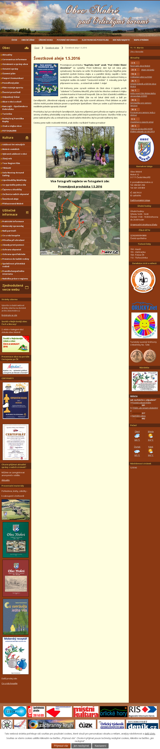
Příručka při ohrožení (13, 240)
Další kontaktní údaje (140, 200)
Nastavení (100, 745)
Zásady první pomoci (13, 244)
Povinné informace (67, 40)
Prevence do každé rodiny (15, 258)
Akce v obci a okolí (11, 101)
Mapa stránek (141, 40)
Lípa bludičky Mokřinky (14, 180)
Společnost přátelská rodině (13, 265)
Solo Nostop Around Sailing (13, 174)
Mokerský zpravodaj (13, 226)
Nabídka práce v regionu (15, 278)
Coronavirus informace (14, 59)
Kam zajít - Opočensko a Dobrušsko (15, 108)
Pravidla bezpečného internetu (13, 272)
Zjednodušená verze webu (12, 287)
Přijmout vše (61, 745)
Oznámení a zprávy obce (15, 64)
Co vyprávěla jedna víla (14, 184)
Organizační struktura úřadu (143, 224)
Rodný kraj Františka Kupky (13, 120)
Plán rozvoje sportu (12, 87)
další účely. (150, 733)
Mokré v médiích (10, 149)
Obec (6, 48)
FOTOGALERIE (9, 130)
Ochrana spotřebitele (13, 254)
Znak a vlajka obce (12, 126)
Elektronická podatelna (95, 40)
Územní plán (8, 73)
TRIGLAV (6, 167)
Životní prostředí (11, 92)
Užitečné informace (10, 212)
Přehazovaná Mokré (12, 203)
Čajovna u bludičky (12, 189)
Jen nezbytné (81, 745)
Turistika (7, 113)
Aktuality (7, 54)
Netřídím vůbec (139, 416)
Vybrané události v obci (14, 153)
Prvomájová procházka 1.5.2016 (80, 186)
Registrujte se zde (9, 315)
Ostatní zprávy (10, 68)
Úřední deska (46, 40)
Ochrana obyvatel (11, 249)
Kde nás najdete (121, 40)
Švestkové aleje (52, 48)
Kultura (7, 138)
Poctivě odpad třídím (141, 402)
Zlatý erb (7, 158)
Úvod (14, 40)
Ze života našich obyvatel (15, 194)
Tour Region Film (11, 163)
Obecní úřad (28, 40)
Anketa (134, 396)
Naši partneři (9, 230)
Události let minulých (13, 144)
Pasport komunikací (12, 78)
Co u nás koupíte (11, 235)
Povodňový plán (10, 82)
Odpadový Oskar (11, 97)
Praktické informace (13, 221)
